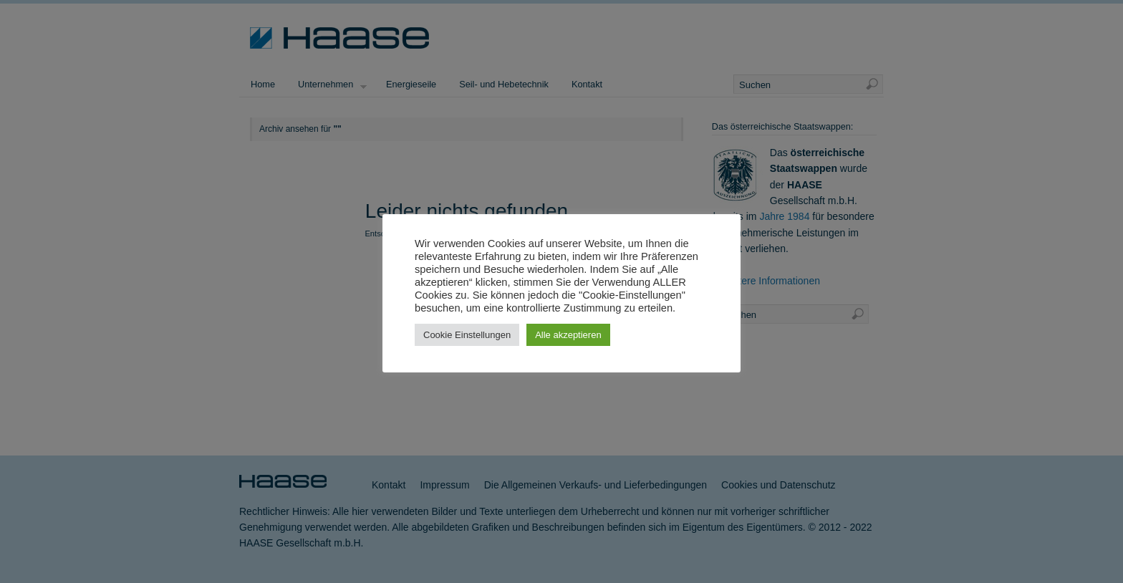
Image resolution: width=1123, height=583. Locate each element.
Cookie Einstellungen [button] (467, 334)
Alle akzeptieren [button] (568, 334)
